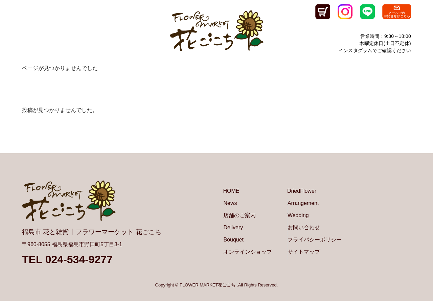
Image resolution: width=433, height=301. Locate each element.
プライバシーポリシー (315, 239)
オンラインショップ (247, 252)
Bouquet (233, 239)
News (230, 203)
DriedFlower (301, 191)
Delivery (233, 227)
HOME (231, 191)
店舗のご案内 (239, 215)
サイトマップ (304, 252)
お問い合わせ (304, 227)
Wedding (298, 215)
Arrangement (303, 203)
